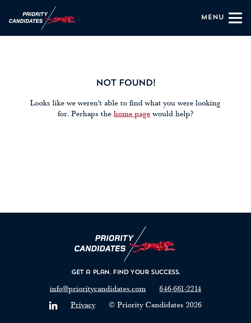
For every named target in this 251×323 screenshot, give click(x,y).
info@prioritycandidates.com (98, 288)
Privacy (83, 305)
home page (132, 113)
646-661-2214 (180, 288)
